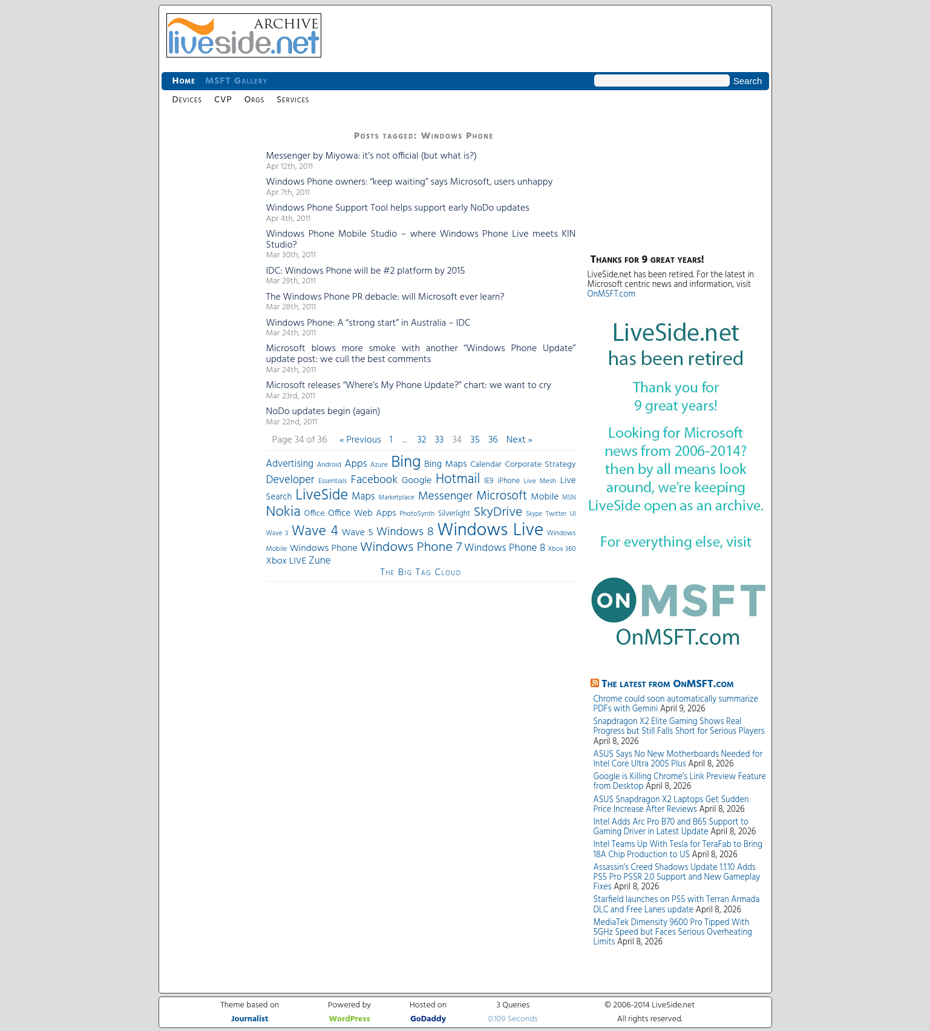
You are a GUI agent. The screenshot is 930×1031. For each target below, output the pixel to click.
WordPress (349, 1019)
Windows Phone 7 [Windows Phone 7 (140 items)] (411, 547)
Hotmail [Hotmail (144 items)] (458, 479)
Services (293, 100)
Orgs (254, 100)
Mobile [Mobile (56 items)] (544, 497)
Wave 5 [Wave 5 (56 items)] (357, 533)
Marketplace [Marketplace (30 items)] (396, 497)
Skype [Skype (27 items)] (534, 514)
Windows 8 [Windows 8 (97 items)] (405, 532)
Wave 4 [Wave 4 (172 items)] (315, 531)
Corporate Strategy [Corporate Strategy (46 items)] (540, 465)
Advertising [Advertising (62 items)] (290, 464)
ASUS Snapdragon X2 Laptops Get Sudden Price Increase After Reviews (671, 805)
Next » (519, 440)
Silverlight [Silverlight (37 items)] (454, 514)
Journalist (249, 1019)
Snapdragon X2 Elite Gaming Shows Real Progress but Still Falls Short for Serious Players (679, 727)
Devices (187, 100)
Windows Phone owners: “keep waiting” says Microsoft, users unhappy (409, 182)
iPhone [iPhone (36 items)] (508, 481)
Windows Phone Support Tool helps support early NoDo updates (397, 208)
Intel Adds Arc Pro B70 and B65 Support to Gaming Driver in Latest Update (671, 827)
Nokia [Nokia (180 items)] (283, 512)
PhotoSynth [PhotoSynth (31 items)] (416, 514)
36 (493, 440)
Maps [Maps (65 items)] (363, 497)
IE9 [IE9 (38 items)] (489, 481)
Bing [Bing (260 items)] (406, 462)
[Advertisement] (210, 308)
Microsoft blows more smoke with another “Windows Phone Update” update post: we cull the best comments (421, 354)
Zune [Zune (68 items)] (319, 561)
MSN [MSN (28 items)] (568, 498)
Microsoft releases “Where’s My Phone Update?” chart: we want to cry (408, 386)
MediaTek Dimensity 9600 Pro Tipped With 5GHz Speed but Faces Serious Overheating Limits (673, 932)
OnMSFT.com (612, 294)
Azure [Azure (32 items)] (379, 465)
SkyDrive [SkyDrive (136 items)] (498, 512)
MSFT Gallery (236, 81)
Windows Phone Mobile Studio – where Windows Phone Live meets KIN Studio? (421, 239)
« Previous (360, 440)
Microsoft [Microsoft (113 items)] (501, 496)
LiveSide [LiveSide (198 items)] (321, 495)
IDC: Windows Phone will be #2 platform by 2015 (365, 271)
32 (421, 440)
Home (183, 81)
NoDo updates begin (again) (323, 412)
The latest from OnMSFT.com (667, 684)
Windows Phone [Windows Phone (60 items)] (324, 548)
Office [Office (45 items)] (314, 514)
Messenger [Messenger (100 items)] (445, 496)
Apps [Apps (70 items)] (356, 464)
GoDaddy (428, 1019)
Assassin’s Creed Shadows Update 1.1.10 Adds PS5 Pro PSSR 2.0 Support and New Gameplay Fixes (677, 877)
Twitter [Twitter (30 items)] (556, 514)
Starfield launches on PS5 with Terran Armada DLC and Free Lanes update (677, 905)
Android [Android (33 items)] (329, 465)
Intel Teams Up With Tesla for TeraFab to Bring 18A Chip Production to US (678, 849)
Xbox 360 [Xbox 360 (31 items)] (561, 549)
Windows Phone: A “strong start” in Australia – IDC (368, 323)
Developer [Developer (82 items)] (290, 480)
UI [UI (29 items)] (573, 514)
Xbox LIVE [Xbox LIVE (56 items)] (286, 561)
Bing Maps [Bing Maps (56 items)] (445, 464)
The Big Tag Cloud (420, 573)
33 (439, 440)
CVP (223, 100)
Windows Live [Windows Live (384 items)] (490, 530)
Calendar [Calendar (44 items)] (486, 465)
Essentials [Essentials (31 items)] (332, 481)
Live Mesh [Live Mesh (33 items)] (540, 481)
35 (475, 440)
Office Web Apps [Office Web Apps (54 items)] (362, 513)
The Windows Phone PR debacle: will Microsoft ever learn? (385, 297)
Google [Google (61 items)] (417, 481)
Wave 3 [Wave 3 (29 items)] (277, 533)
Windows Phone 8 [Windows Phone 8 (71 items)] (504, 548)
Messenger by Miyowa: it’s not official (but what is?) (371, 156)
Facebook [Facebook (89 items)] (374, 480)
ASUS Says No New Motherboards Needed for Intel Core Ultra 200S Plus (678, 759)
